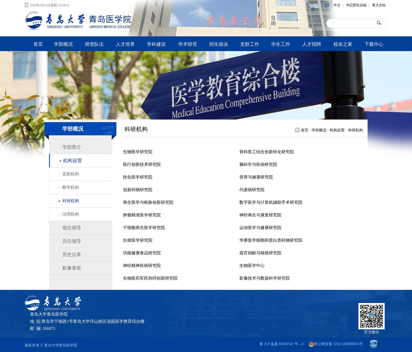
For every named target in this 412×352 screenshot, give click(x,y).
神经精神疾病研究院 (142, 265)
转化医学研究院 (137, 177)
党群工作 (249, 44)
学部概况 (63, 44)
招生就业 (218, 44)
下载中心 (373, 44)
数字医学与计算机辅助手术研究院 (270, 202)
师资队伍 (94, 44)
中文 (337, 5)
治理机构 (70, 214)
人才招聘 (311, 44)
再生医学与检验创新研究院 (148, 202)
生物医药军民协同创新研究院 (150, 278)
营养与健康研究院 (256, 177)
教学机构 (70, 187)
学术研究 (187, 44)
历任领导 (71, 241)
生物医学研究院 (137, 152)
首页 (38, 44)
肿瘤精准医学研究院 (142, 215)
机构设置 (72, 160)
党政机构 (70, 174)
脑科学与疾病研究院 (258, 164)
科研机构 (70, 201)
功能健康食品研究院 (142, 253)
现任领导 (71, 227)
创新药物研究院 (137, 189)
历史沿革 (71, 254)
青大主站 (379, 5)
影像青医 (71, 268)
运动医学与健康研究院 (260, 227)
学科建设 (156, 44)
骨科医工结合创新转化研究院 (266, 152)
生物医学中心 (252, 265)
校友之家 (342, 44)
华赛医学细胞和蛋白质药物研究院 (270, 240)
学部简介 (71, 147)
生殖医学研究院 (137, 240)
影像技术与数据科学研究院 (264, 278)
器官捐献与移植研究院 (260, 253)
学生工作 (280, 44)
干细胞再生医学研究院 (144, 227)
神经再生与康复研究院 (260, 215)
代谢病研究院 (252, 189)
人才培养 (125, 44)
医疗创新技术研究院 (142, 164)
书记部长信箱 (356, 5)
